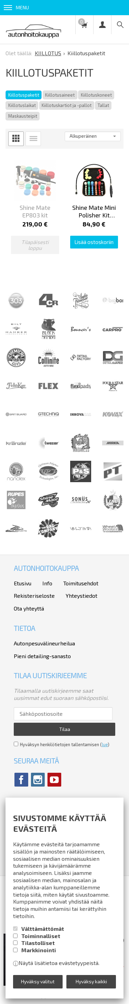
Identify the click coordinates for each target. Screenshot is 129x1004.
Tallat (103, 105)
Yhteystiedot (81, 595)
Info (47, 583)
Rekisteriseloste (34, 595)
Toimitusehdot (80, 583)
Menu (16, 7)
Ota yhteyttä (29, 608)
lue (105, 744)
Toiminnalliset (40, 936)
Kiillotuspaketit (23, 95)
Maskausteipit (22, 116)
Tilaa (64, 729)
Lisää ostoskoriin (94, 242)
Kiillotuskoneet (96, 95)
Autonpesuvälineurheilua (44, 643)
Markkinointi (38, 950)
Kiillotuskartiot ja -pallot (67, 105)
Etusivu (22, 583)
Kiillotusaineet (60, 95)
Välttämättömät (42, 928)
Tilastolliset (38, 942)
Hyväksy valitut (38, 981)
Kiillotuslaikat (22, 105)
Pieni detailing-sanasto (42, 656)
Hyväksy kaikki (91, 981)
